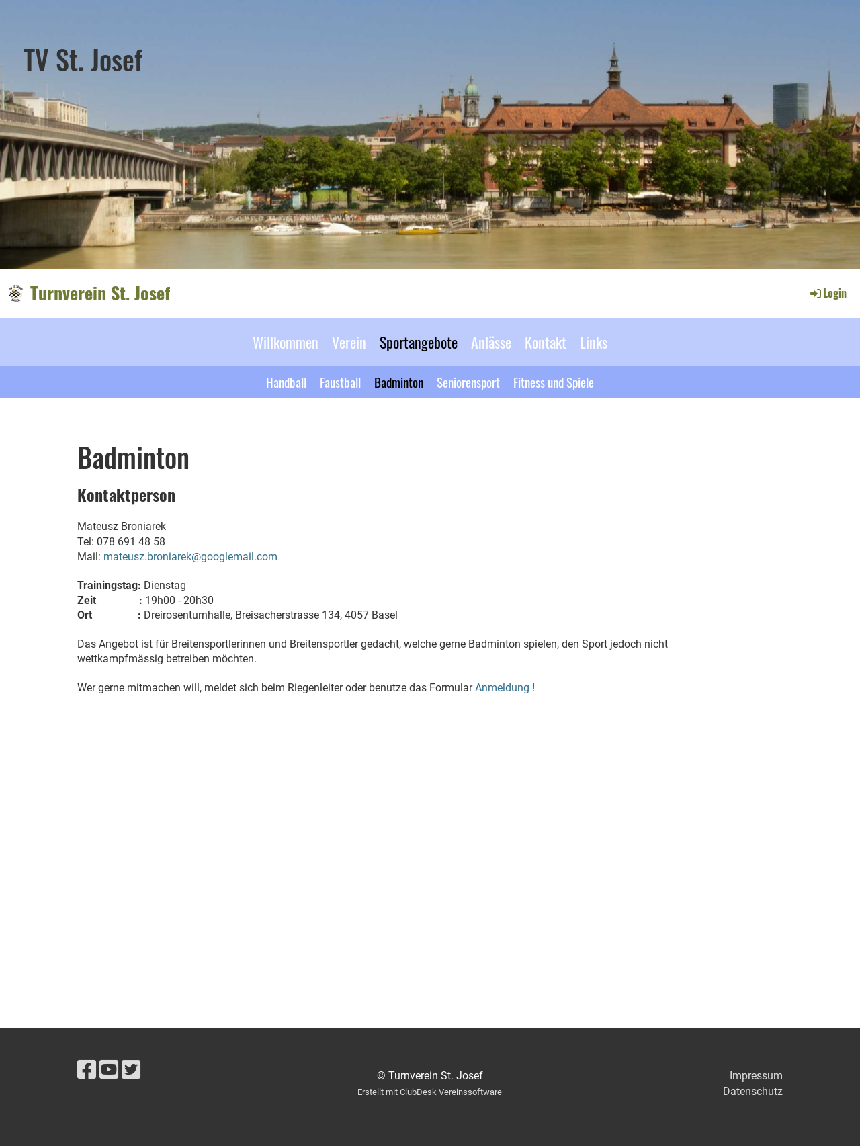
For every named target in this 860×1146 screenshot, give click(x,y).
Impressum (756, 1075)
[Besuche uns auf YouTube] (108, 1070)
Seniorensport (468, 381)
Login (827, 293)
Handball (286, 381)
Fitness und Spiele (553, 381)
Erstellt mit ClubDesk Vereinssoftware (429, 1092)
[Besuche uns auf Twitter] (131, 1070)
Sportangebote (419, 342)
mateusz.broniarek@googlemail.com (190, 556)
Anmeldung (502, 687)
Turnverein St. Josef (100, 293)
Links (593, 342)
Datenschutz (753, 1091)
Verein (349, 342)
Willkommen (285, 342)
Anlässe (491, 342)
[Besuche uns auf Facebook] (86, 1070)
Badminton (398, 381)
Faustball (340, 381)
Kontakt (545, 342)
